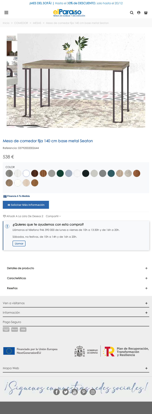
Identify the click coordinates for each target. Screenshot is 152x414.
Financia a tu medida (16, 196)
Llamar (19, 243)
